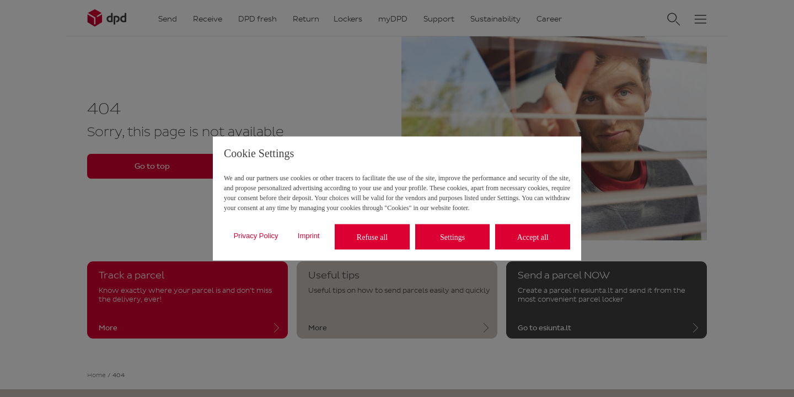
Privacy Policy (256, 235)
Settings (452, 237)
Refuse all (372, 237)
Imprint (309, 235)
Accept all (533, 237)
